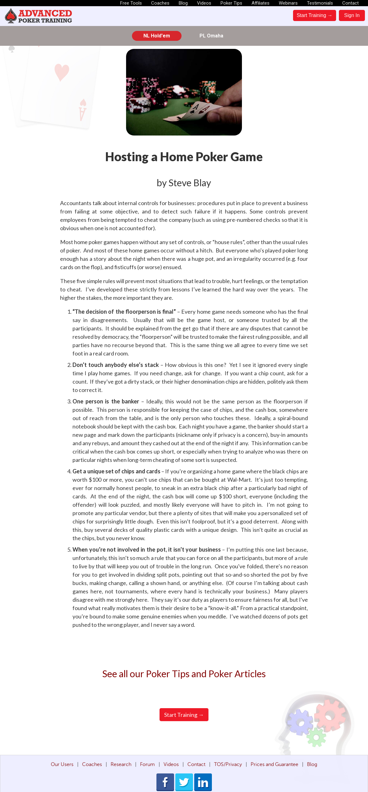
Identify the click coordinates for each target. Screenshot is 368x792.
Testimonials (320, 3)
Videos (204, 3)
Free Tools (131, 3)
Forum (147, 764)
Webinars (288, 3)
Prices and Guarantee (274, 764)
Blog (183, 3)
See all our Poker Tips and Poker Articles (184, 673)
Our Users (62, 764)
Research (121, 764)
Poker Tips (231, 3)
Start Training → (315, 15)
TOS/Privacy (228, 764)
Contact (350, 3)
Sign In (352, 15)
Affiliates (260, 3)
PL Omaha (211, 36)
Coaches (160, 3)
